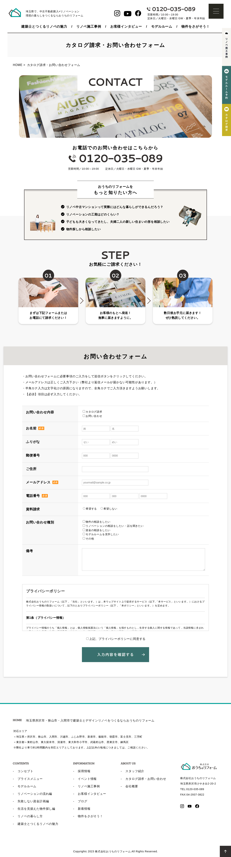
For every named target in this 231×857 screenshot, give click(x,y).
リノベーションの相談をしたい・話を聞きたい (113, 525)
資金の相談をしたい (96, 530)
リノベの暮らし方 (30, 816)
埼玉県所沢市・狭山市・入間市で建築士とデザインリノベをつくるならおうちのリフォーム (83, 720)
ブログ (82, 801)
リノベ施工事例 (88, 26)
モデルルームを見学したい (101, 534)
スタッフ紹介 (134, 771)
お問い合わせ (92, 415)
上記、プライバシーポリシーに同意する (116, 638)
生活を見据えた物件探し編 (36, 808)
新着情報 (84, 808)
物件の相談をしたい (96, 521)
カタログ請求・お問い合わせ (145, 778)
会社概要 (131, 786)
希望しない (109, 508)
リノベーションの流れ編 (35, 793)
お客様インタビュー (126, 26)
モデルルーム (161, 26)
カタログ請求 (92, 411)
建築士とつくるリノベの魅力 (44, 26)
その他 (88, 538)
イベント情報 (87, 778)
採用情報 (84, 771)
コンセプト (25, 771)
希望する (90, 508)
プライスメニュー (30, 778)
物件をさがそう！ (195, 26)
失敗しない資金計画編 (33, 801)
